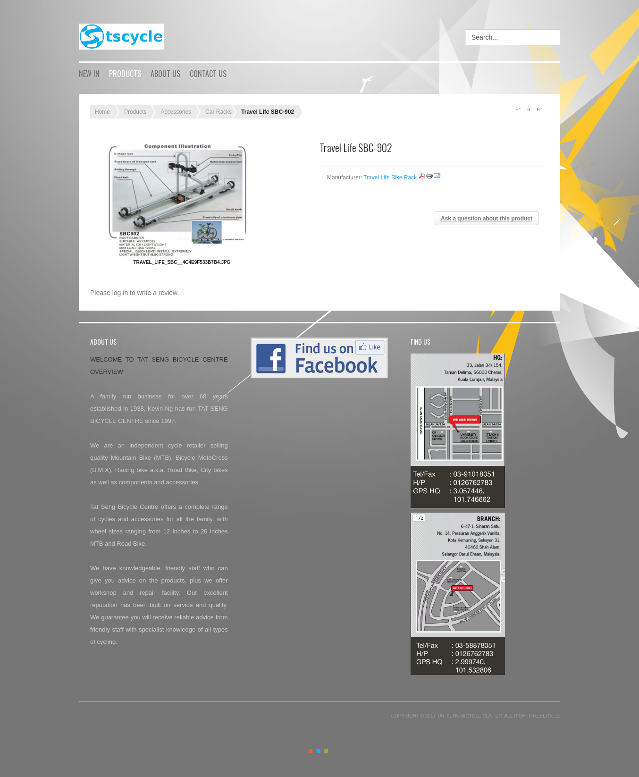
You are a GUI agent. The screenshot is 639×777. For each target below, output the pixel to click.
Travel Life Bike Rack (390, 177)
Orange (310, 751)
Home (102, 112)
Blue (318, 751)
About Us (165, 73)
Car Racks (218, 112)
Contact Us (208, 73)
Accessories (175, 112)
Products (125, 73)
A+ (518, 109)
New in (89, 73)
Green (326, 751)
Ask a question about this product (486, 218)
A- (539, 109)
